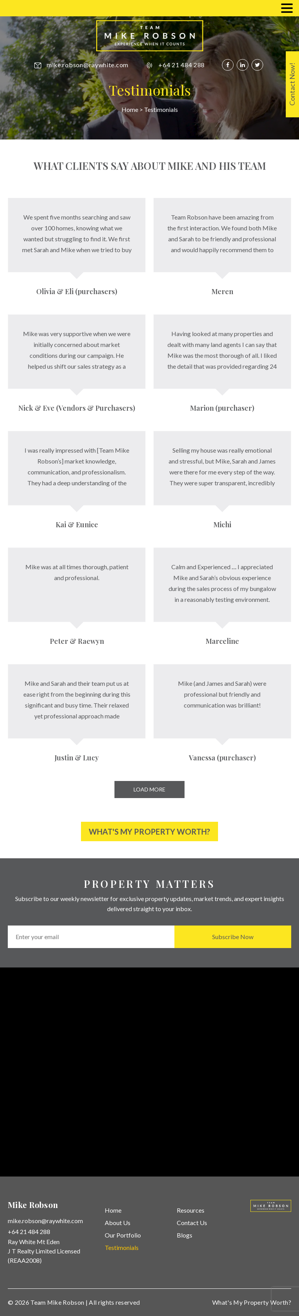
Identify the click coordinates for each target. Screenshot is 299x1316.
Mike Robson (66, 1302)
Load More (149, 789)
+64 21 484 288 (181, 64)
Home (129, 109)
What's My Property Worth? (149, 831)
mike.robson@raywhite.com (87, 64)
